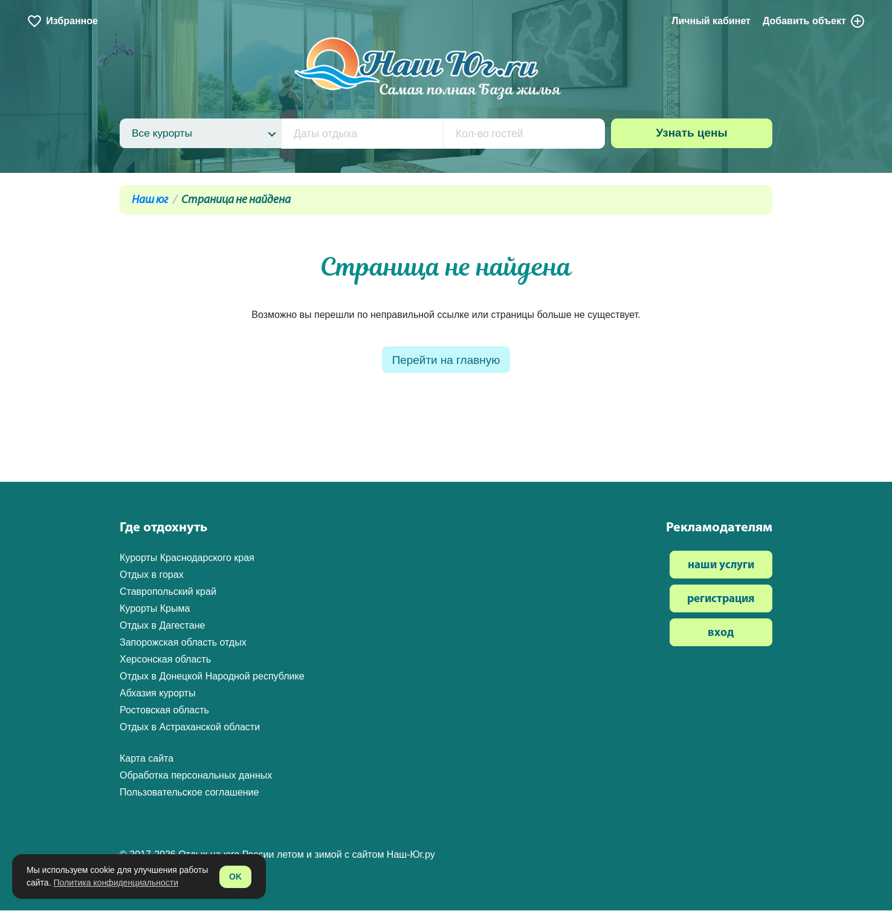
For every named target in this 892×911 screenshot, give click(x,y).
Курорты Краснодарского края (187, 558)
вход (721, 634)
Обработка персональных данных (196, 776)
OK (235, 876)
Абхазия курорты (157, 694)
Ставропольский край (168, 592)
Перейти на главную (445, 360)
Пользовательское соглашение (189, 793)
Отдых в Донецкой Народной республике (212, 677)
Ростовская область (164, 710)
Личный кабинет (711, 21)
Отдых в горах (152, 575)
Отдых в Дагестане (162, 626)
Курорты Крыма (155, 609)
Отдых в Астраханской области (190, 727)
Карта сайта (146, 759)
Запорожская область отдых (183, 643)
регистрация (721, 600)
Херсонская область (165, 660)
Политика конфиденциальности (115, 882)
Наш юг (150, 200)
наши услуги (721, 566)
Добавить (814, 21)
